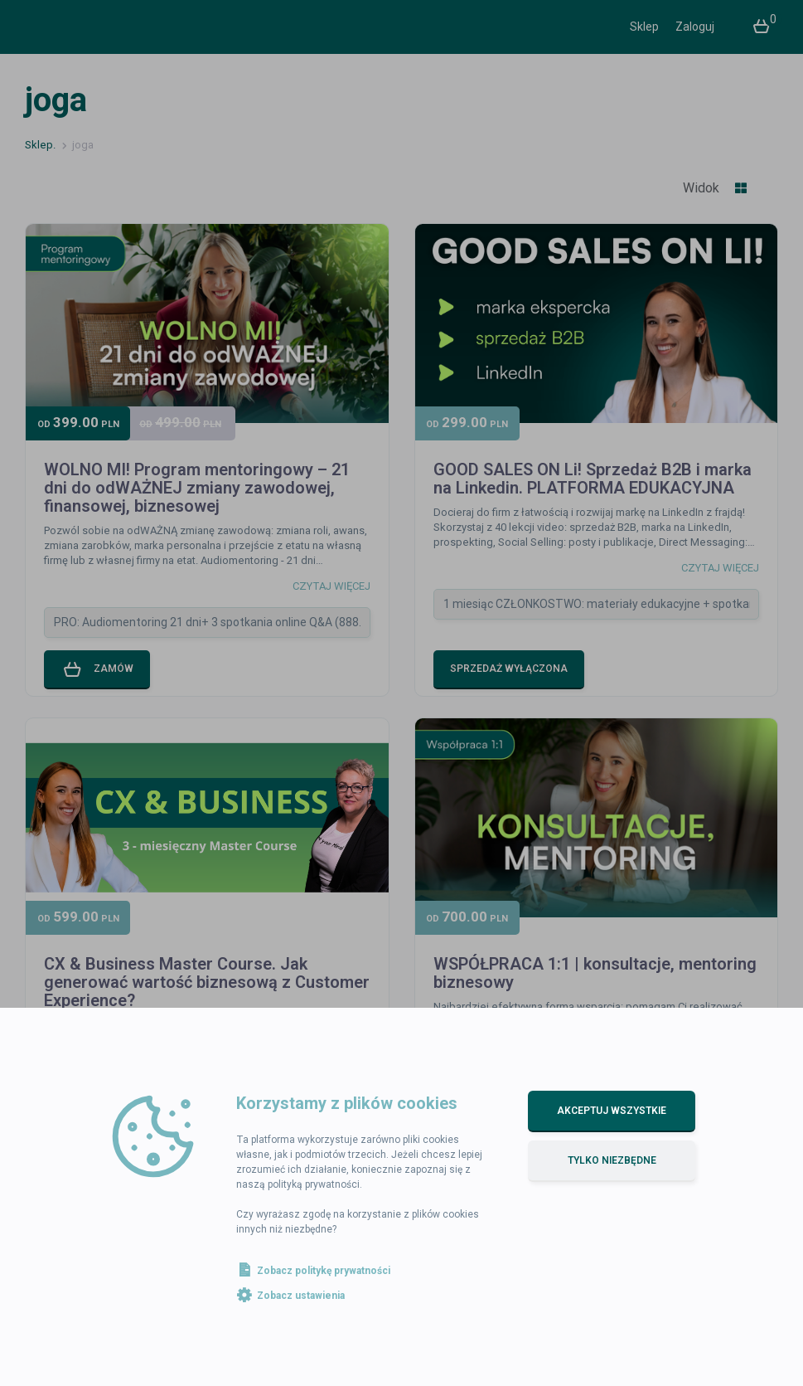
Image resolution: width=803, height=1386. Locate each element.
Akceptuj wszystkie (611, 1110)
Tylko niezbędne (612, 1160)
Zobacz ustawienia (301, 1295)
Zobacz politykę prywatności (323, 1271)
